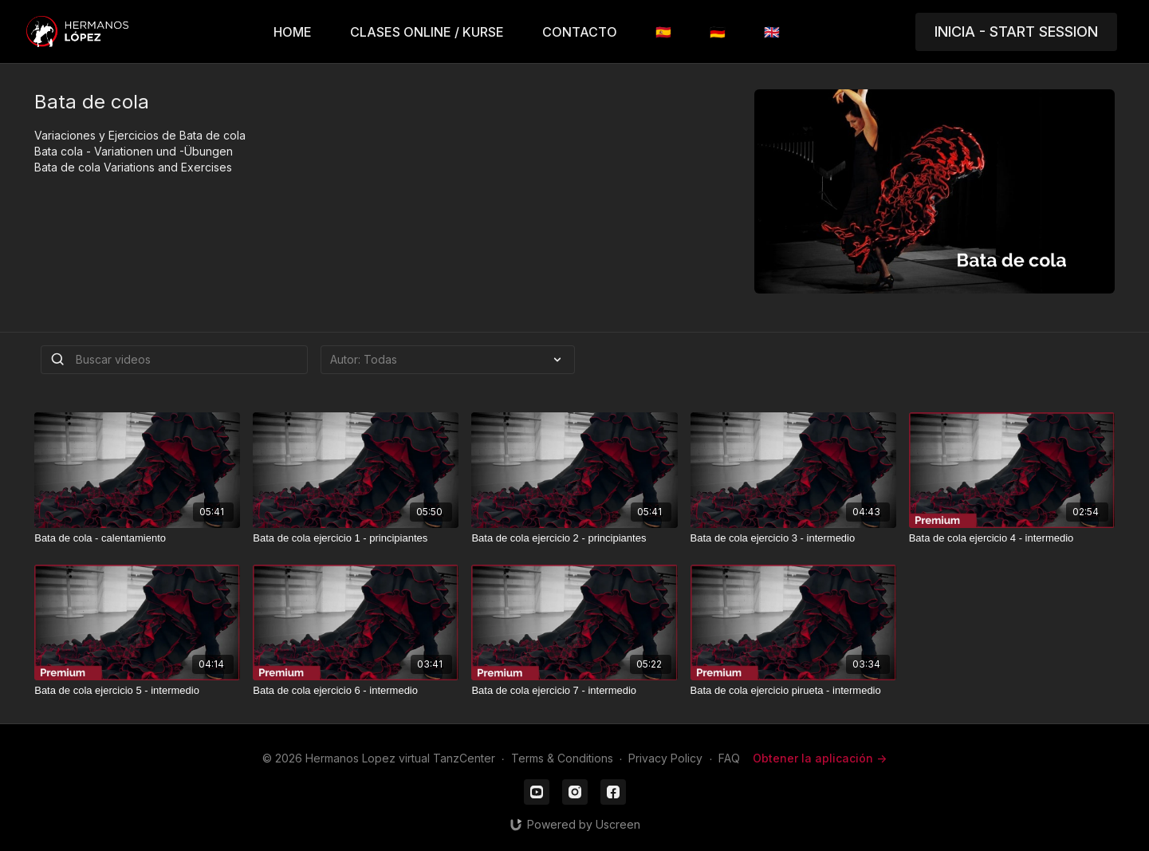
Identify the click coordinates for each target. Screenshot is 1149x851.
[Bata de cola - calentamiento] (137, 538)
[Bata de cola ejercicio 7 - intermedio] (574, 691)
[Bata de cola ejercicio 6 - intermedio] (355, 691)
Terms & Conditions (562, 758)
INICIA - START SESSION (1016, 31)
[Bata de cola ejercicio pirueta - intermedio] (793, 691)
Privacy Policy (665, 758)
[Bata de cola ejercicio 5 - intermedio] (137, 691)
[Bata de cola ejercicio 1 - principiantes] (355, 538)
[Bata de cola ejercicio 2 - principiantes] (574, 538)
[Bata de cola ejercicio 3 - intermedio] (793, 538)
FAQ (729, 758)
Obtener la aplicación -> (820, 758)
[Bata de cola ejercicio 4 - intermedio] (1012, 538)
